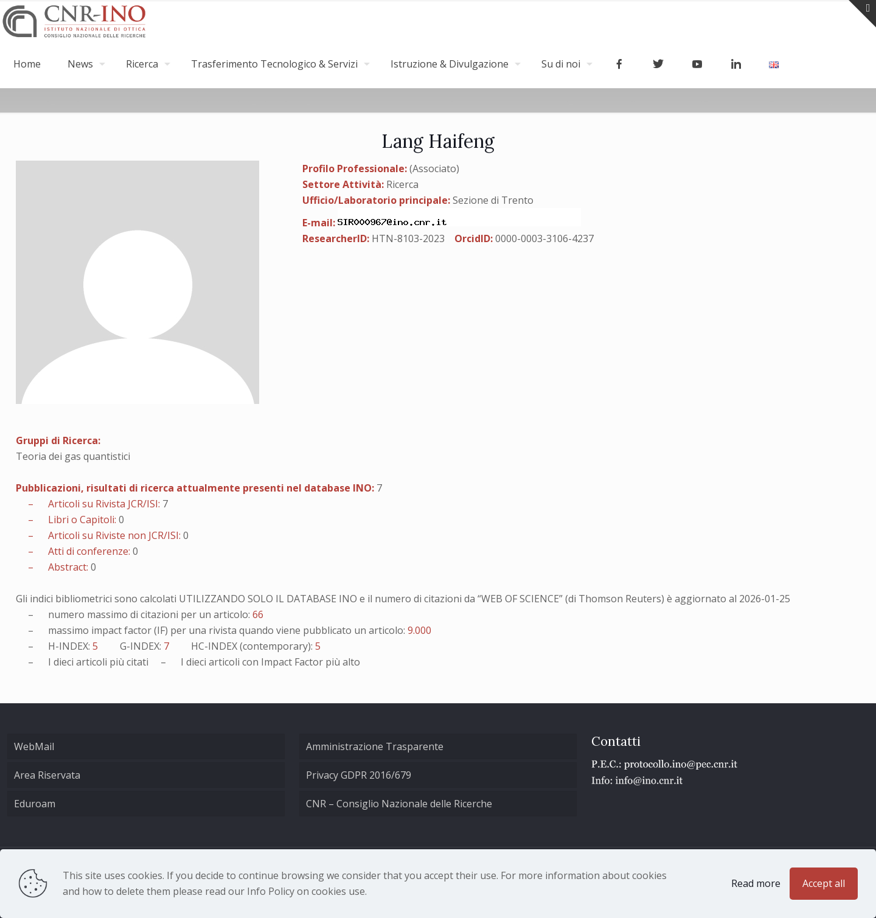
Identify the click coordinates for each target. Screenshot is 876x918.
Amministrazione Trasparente (374, 746)
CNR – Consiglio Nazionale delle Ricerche (399, 803)
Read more (755, 883)
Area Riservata (47, 775)
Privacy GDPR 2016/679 (358, 775)
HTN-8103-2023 (408, 238)
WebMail (34, 746)
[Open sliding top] (862, 13)
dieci (64, 662)
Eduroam (34, 803)
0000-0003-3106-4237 (544, 238)
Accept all (823, 883)
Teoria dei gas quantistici (73, 456)
